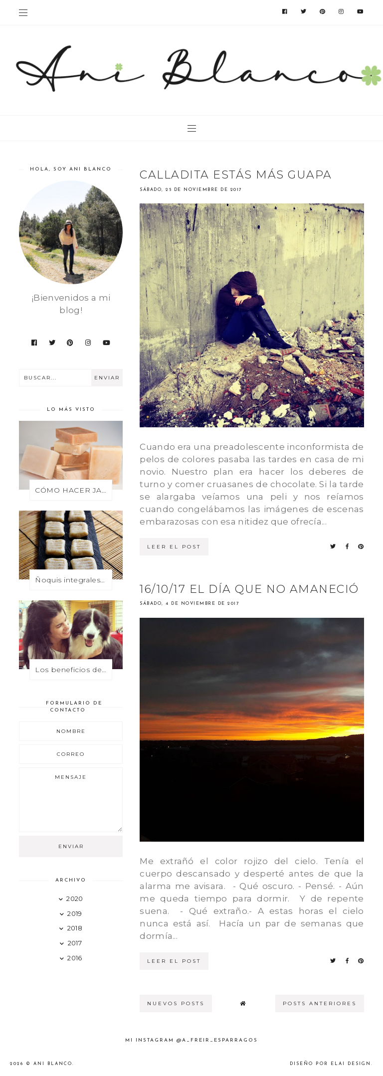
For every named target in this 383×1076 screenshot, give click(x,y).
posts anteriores (320, 1003)
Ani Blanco (52, 1064)
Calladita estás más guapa (236, 174)
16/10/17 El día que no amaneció (249, 589)
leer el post (174, 546)
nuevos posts (175, 1003)
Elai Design (351, 1064)
